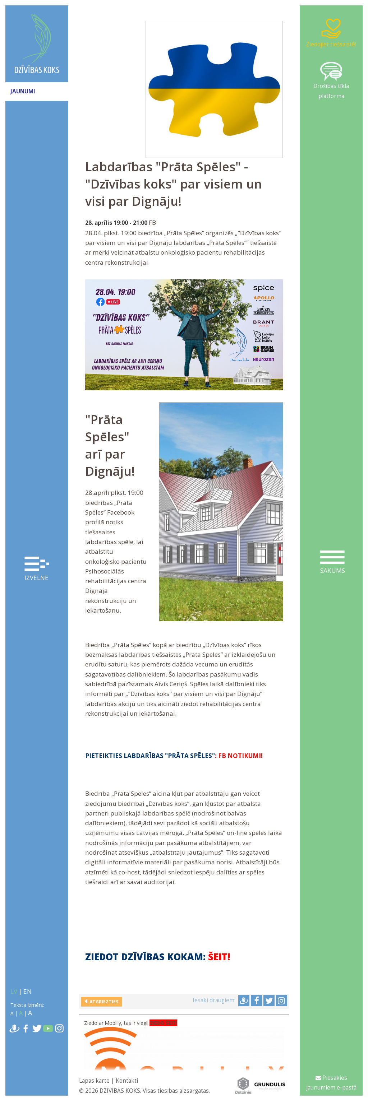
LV (13, 991)
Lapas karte (94, 1080)
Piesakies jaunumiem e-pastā (331, 1082)
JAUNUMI (22, 91)
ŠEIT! (219, 957)
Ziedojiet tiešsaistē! (331, 33)
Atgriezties (102, 1002)
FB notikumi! (240, 756)
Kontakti (127, 1080)
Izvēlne (36, 569)
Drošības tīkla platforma (331, 81)
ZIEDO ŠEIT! (163, 1023)
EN (27, 991)
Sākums (332, 562)
